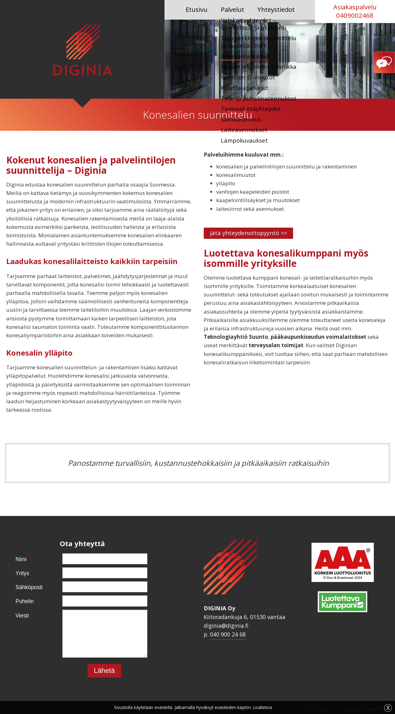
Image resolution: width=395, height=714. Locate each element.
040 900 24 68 (228, 634)
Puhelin (22, 601)
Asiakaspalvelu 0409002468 (355, 11)
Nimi (22, 559)
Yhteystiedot (274, 9)
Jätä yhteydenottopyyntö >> (254, 233)
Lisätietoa (262, 707)
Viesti (22, 615)
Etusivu (197, 9)
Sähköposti (22, 587)
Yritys (22, 573)
